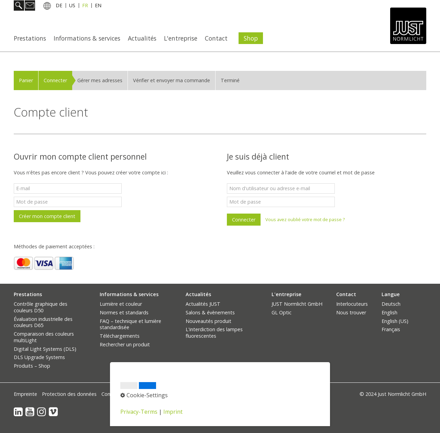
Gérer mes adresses (99, 80)
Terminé (230, 80)
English (389, 312)
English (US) (395, 321)
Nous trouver (351, 312)
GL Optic (282, 312)
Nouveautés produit (208, 321)
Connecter (55, 80)
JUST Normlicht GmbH (297, 304)
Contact (216, 38)
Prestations (30, 38)
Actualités (142, 38)
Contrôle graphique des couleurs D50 (40, 307)
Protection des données (69, 394)
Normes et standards (124, 312)
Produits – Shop (32, 365)
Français (391, 329)
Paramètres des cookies (181, 394)
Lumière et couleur (121, 304)
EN (98, 6)
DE (59, 6)
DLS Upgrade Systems (39, 357)
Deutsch (391, 304)
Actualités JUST (203, 304)
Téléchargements (120, 336)
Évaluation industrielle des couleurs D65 (43, 322)
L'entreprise (180, 38)
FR (85, 6)
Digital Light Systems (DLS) (45, 349)
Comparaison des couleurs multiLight (44, 337)
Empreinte (25, 394)
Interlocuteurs (352, 304)
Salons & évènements (210, 312)
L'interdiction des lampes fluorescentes (214, 332)
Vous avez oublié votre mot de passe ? (305, 219)
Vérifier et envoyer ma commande (171, 80)
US (72, 6)
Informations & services (87, 38)
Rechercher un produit (125, 344)
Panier (26, 80)
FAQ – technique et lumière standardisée (130, 324)
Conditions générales (125, 394)
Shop (251, 38)
